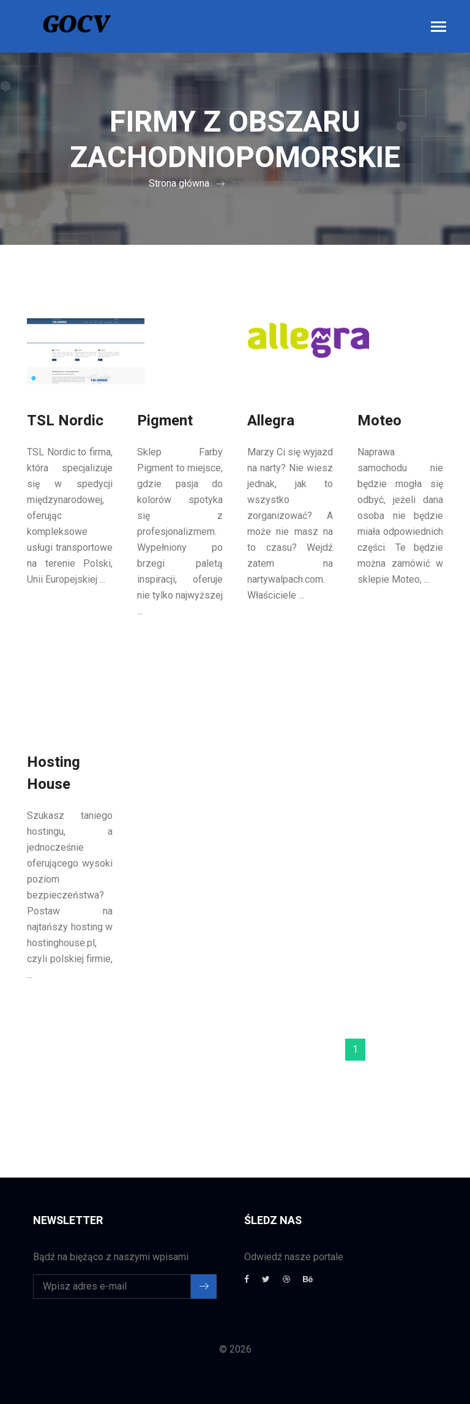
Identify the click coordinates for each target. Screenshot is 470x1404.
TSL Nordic (65, 420)
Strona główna (179, 183)
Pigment (165, 420)
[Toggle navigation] (438, 27)
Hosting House (53, 773)
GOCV (75, 26)
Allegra (270, 420)
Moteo (379, 420)
